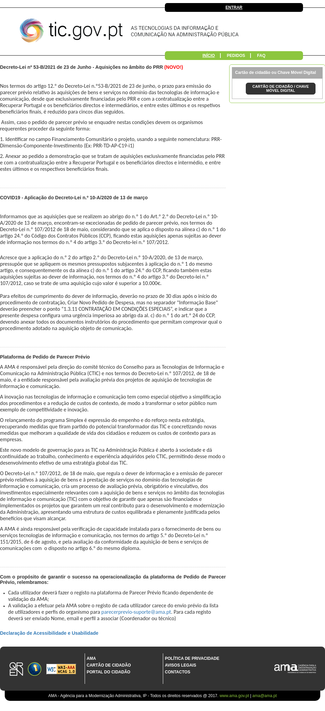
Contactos (177, 672)
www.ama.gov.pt (234, 695)
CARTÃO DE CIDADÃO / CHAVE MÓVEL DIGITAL (281, 88)
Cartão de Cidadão (109, 665)
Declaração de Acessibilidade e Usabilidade (49, 633)
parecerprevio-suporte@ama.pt (136, 612)
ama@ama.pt (264, 695)
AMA (91, 658)
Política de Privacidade (192, 658)
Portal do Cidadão (108, 672)
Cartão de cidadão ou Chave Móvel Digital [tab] (275, 72)
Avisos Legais (180, 665)
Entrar (233, 7)
